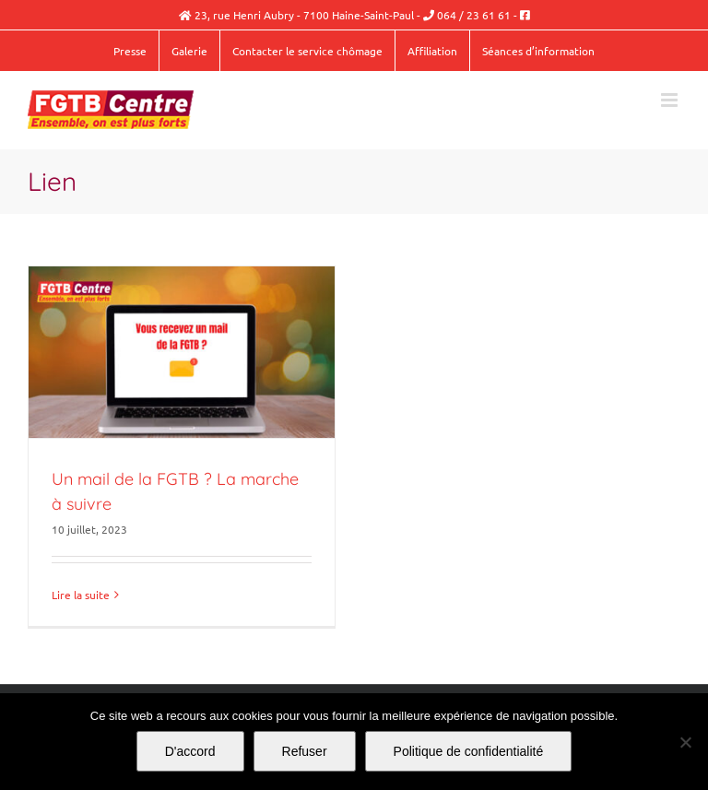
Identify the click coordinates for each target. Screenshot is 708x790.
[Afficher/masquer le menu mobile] (670, 100)
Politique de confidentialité (469, 751)
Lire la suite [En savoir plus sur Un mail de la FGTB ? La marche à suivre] (81, 594)
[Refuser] (685, 742)
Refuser (304, 751)
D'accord (190, 751)
